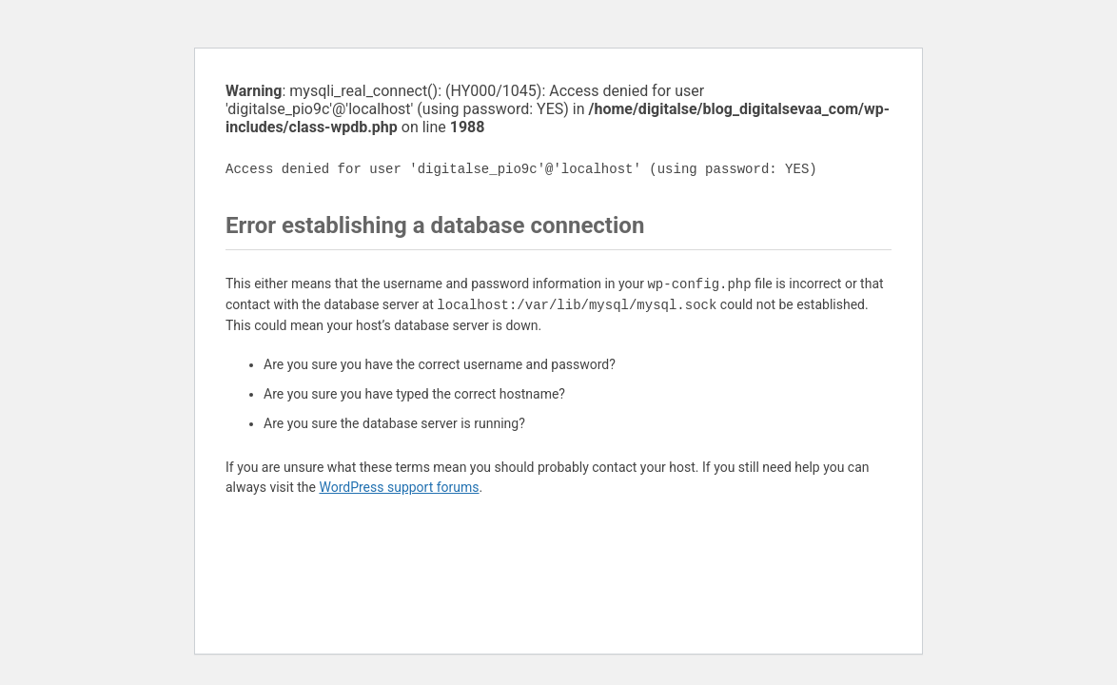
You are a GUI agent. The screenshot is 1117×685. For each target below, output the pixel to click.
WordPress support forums (399, 487)
